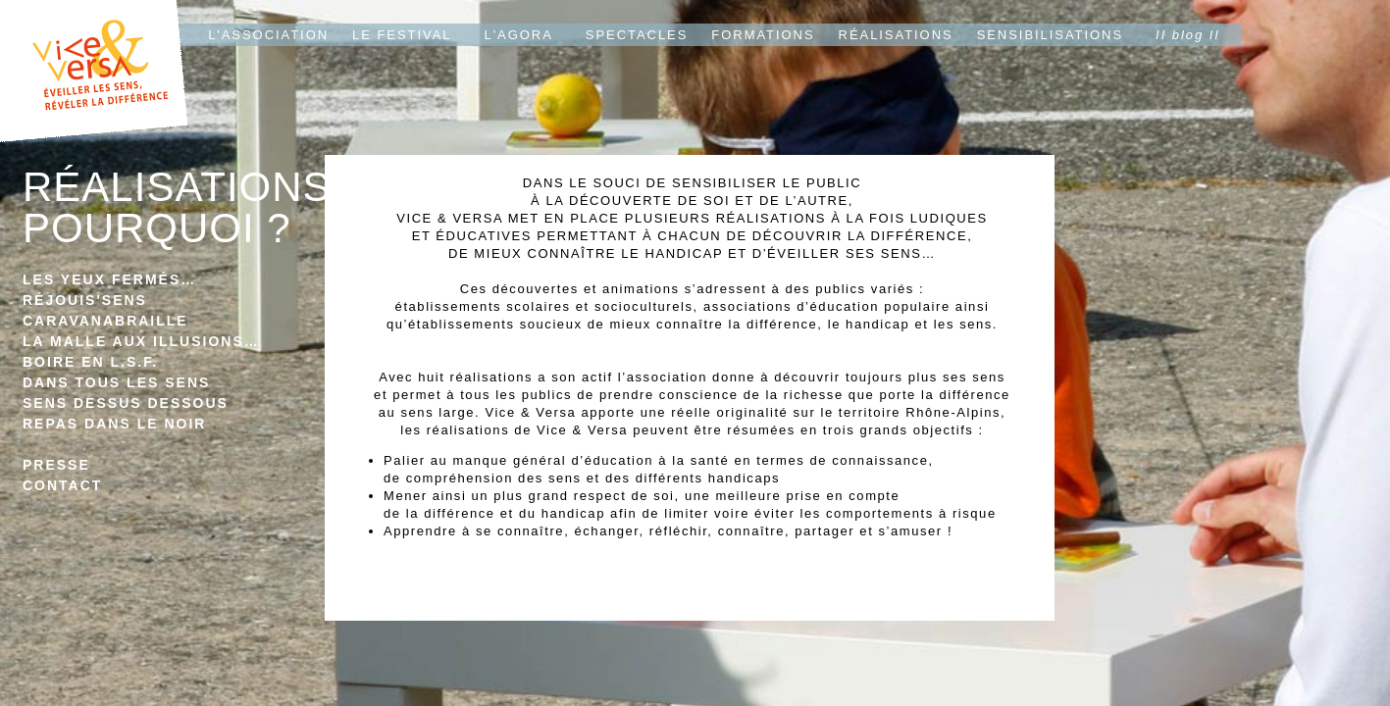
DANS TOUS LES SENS (116, 382)
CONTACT (62, 485)
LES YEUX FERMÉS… (109, 279)
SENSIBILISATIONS (1050, 34)
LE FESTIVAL (401, 34)
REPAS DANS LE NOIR (114, 423)
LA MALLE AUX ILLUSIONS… (141, 341)
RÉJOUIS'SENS (85, 300)
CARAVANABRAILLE (105, 320)
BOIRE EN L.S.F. (90, 362)
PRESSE (56, 465)
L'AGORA (519, 34)
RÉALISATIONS (896, 34)
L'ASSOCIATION (268, 34)
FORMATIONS (762, 34)
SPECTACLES (637, 34)
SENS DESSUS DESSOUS (126, 403)
